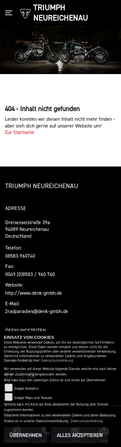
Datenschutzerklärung (57, 360)
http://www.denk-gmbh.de (33, 293)
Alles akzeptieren (80, 435)
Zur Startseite (19, 132)
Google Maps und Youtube (33, 398)
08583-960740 (20, 255)
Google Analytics (26, 388)
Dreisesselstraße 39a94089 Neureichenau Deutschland (27, 229)
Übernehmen (25, 435)
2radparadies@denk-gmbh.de (36, 311)
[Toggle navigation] (10, 13)
